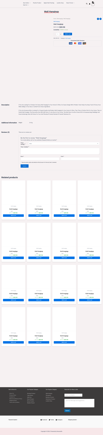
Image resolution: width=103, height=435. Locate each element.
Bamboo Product (50, 397)
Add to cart (68, 34)
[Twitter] (51, 419)
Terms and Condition (14, 403)
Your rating (23, 180)
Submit (67, 410)
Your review (25, 184)
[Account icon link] (89, 3)
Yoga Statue (30, 395)
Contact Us (11, 397)
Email (62, 193)
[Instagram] (59, 419)
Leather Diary (49, 401)
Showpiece (48, 395)
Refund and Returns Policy (15, 399)
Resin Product (30, 399)
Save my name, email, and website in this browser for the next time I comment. (39, 199)
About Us (11, 393)
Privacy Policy (12, 395)
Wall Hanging (49, 393)
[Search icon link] (86, 4)
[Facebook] (43, 419)
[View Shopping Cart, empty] (93, 3)
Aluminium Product (51, 399)
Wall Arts (29, 397)
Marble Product (31, 403)
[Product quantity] (57, 34)
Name (22, 193)
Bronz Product (30, 401)
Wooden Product (31, 393)
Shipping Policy (12, 401)
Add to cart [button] (13, 252)
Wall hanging (60, 18)
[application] (29, 4)
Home (55, 18)
